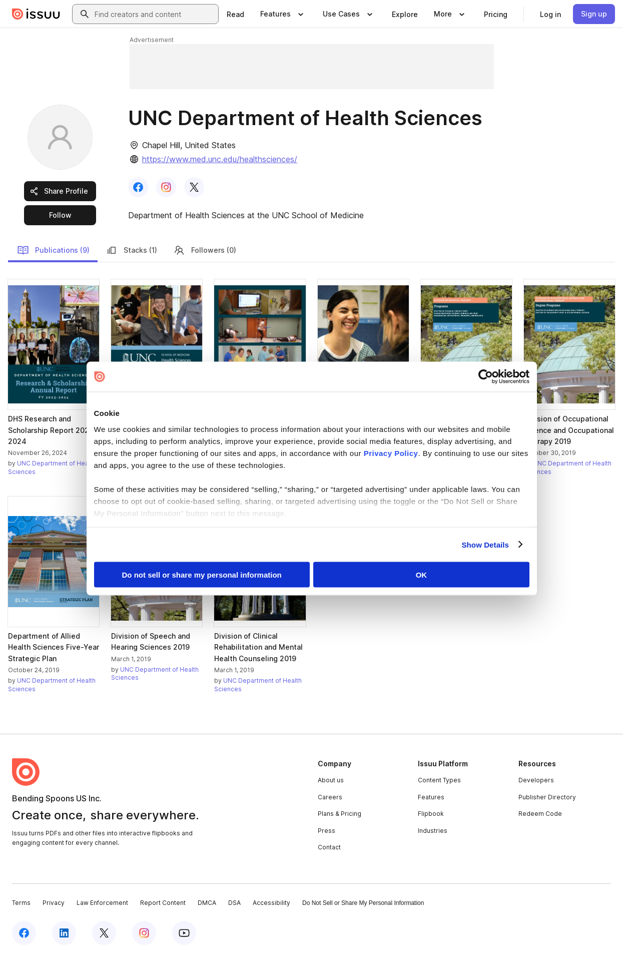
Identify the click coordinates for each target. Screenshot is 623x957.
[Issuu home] (36, 14)
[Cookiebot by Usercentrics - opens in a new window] (485, 376)
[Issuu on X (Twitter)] (104, 933)
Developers (536, 780)
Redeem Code (540, 813)
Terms (21, 902)
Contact (329, 847)
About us (331, 780)
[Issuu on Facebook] (24, 933)
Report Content (163, 902)
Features (431, 797)
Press (326, 830)
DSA (234, 902)
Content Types (439, 780)
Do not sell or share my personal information (202, 575)
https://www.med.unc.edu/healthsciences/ (219, 159)
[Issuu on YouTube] (184, 933)
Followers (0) (204, 250)
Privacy (54, 902)
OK (421, 575)
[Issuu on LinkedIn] (64, 933)
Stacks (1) (131, 250)
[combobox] (154, 14)
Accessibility (271, 902)
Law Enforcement (102, 902)
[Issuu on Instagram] (144, 933)
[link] (235, 14)
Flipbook (431, 813)
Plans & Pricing (339, 813)
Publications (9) (53, 250)
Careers (330, 797)
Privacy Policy (391, 452)
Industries (432, 830)
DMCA (207, 902)
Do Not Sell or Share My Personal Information (363, 902)
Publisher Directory (547, 797)
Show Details (485, 544)
